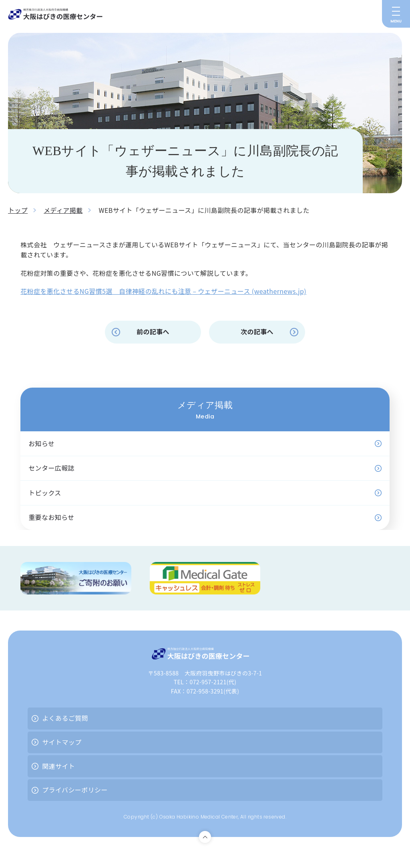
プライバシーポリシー (75, 789)
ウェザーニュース (224, 291)
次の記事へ (257, 331)
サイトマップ (61, 742)
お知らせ (41, 443)
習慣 (95, 291)
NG (84, 291)
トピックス (44, 492)
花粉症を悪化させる (50, 291)
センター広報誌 (51, 468)
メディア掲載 (63, 210)
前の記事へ (153, 331)
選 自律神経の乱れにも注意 (149, 291)
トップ (18, 210)
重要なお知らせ (51, 517)
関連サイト (58, 766)
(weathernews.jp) (279, 291)
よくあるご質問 (65, 718)
